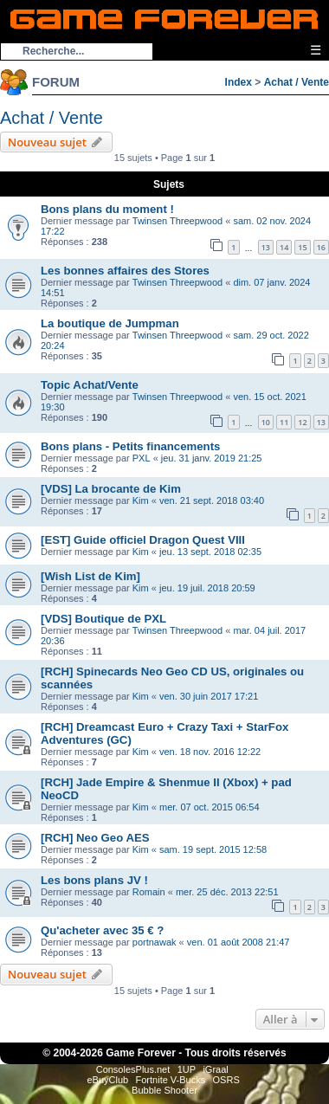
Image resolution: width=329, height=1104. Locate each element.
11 (284, 422)
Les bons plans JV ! (94, 880)
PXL (141, 458)
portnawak (154, 942)
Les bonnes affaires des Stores (125, 270)
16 (321, 247)
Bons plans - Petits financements (130, 446)
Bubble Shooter (164, 1090)
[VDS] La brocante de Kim (111, 488)
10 (265, 422)
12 (302, 422)
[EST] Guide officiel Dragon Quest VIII (143, 539)
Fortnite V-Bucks (171, 1080)
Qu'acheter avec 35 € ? (102, 930)
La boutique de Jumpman (110, 323)
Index (238, 82)
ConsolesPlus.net (133, 1069)
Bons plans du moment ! (107, 209)
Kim (140, 500)
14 (284, 247)
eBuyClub (107, 1080)
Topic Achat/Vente (90, 384)
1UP (186, 1069)
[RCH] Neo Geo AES (95, 837)
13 (265, 247)
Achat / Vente (296, 82)
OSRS (226, 1080)
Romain (148, 892)
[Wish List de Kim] (90, 576)
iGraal (215, 1069)
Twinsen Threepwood (177, 221)
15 (302, 247)
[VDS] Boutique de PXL (103, 618)
